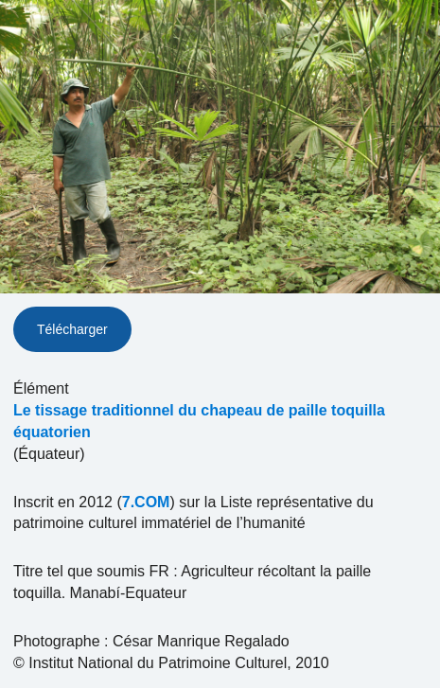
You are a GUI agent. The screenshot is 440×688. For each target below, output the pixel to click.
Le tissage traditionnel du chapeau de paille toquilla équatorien (199, 421)
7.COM (146, 502)
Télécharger (72, 329)
